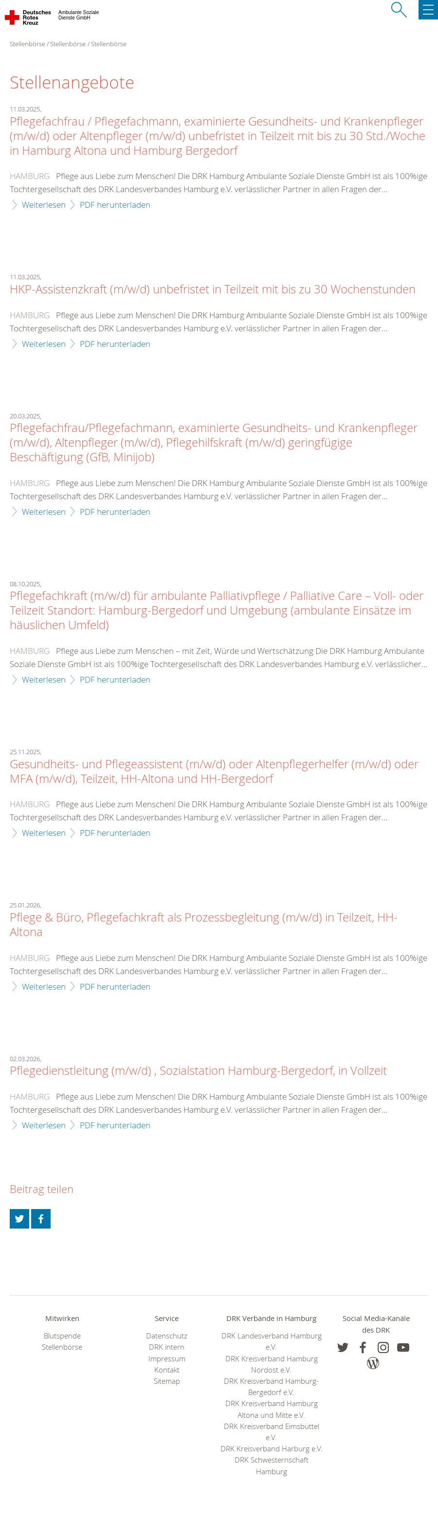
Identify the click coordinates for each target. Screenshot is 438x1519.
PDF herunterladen (115, 204)
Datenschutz (166, 1335)
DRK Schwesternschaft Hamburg (272, 1465)
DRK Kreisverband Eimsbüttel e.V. (271, 1432)
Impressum (166, 1358)
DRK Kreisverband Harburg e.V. (271, 1448)
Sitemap (167, 1381)
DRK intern (166, 1347)
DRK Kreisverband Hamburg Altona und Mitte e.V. (271, 1409)
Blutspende (62, 1335)
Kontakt (167, 1369)
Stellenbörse (68, 43)
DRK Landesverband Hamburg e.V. (271, 1341)
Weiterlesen (44, 204)
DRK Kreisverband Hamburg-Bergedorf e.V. (271, 1386)
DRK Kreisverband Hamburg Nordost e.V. (271, 1364)
